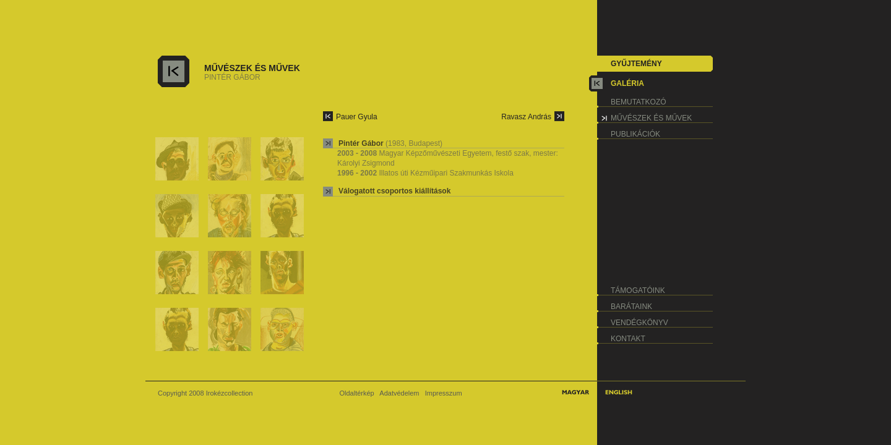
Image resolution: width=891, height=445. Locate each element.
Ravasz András (526, 116)
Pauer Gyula (356, 116)
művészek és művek (651, 118)
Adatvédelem (399, 393)
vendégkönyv (639, 322)
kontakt (628, 338)
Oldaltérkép (356, 393)
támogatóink (638, 290)
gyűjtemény (636, 63)
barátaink (631, 306)
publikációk (635, 134)
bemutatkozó (638, 102)
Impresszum (443, 393)
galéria (627, 83)
